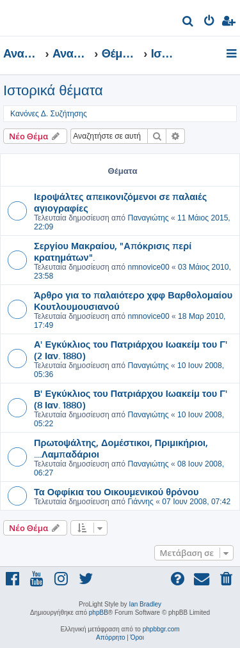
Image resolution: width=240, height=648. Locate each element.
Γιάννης (140, 501)
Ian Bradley (145, 604)
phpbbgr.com (161, 629)
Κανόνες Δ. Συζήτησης (48, 113)
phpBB (98, 612)
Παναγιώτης (147, 217)
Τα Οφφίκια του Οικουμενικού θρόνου (116, 491)
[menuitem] (188, 22)
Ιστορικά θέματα (53, 90)
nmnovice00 (148, 267)
